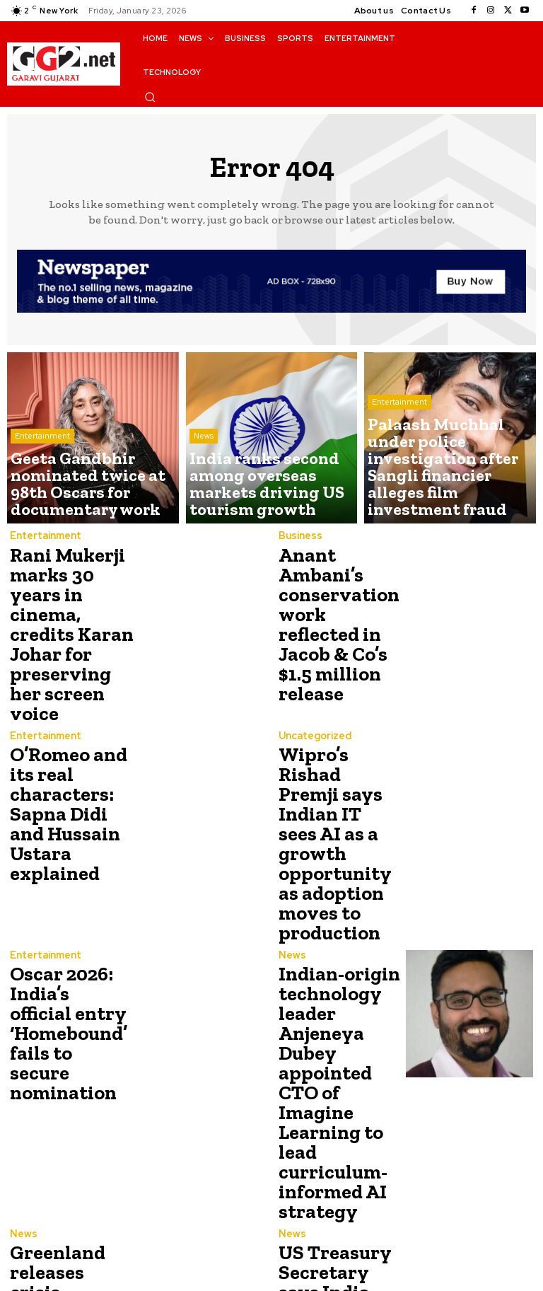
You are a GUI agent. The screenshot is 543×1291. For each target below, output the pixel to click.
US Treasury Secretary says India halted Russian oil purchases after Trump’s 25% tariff (340, 1124)
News (204, 471)
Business (299, 536)
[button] (150, 97)
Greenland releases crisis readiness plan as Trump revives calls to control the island (69, 1124)
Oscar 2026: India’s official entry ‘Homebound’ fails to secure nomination (64, 897)
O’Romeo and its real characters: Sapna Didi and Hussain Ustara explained (71, 741)
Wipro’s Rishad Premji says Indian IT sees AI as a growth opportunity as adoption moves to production (338, 752)
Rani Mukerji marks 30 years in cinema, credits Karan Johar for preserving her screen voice (69, 604)
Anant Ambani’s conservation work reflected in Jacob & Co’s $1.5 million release (335, 604)
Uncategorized (314, 676)
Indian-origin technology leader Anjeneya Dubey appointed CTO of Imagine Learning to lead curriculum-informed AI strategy (339, 942)
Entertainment (42, 471)
